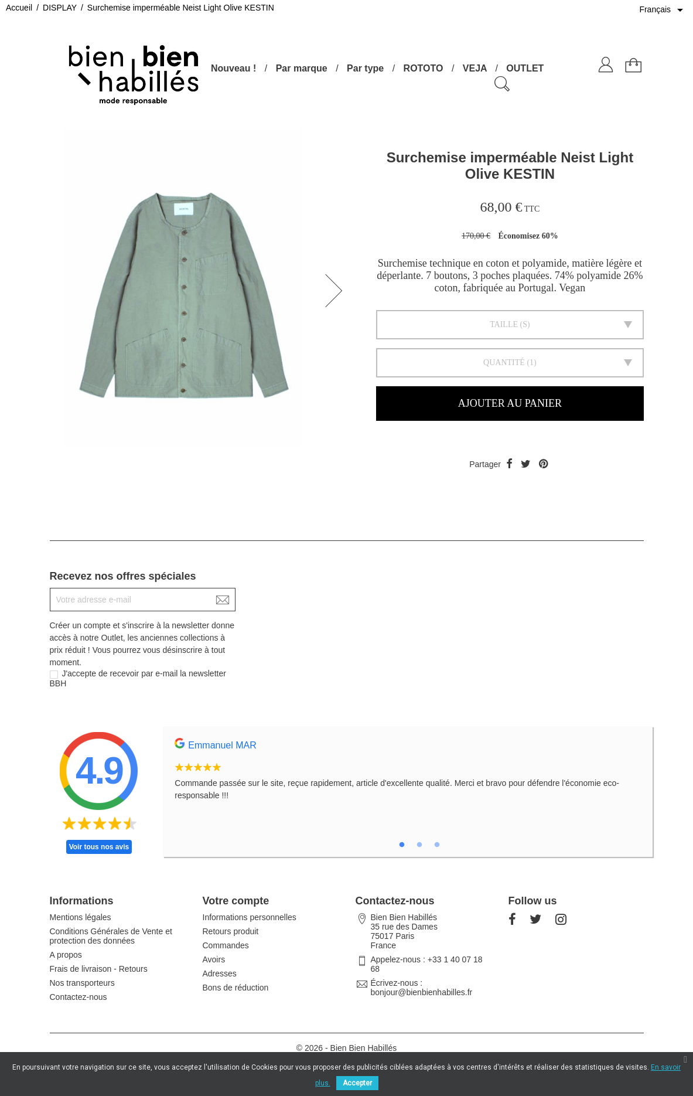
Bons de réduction (236, 987)
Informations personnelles (249, 917)
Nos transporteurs (82, 983)
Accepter (357, 1083)
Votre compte (236, 901)
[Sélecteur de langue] (663, 10)
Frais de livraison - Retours (99, 969)
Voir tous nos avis (99, 847)
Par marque (301, 68)
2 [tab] (419, 845)
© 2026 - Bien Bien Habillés (346, 1048)
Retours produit (231, 931)
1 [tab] (402, 845)
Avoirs (214, 959)
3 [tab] (437, 845)
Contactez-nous (78, 997)
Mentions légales (80, 917)
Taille (504, 324)
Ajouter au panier (510, 403)
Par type (365, 68)
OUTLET (525, 68)
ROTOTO (423, 68)
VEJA (475, 68)
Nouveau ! (233, 68)
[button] (337, 290)
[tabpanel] (408, 776)
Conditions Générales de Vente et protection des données (111, 936)
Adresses (220, 973)
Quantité (504, 362)
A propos (66, 954)
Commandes (226, 945)
